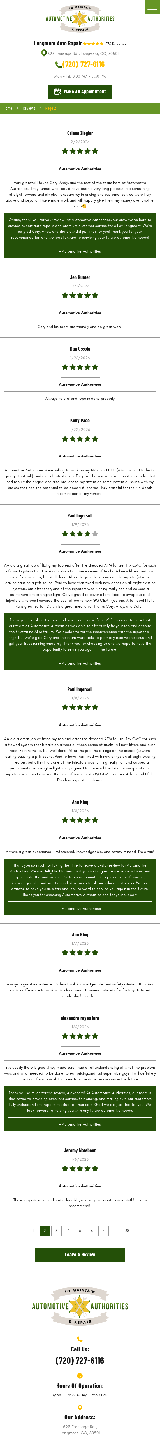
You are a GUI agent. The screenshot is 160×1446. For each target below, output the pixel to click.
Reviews (29, 108)
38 (127, 1230)
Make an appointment (85, 91)
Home (7, 108)
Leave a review (80, 1254)
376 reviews (115, 44)
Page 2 (50, 108)
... (115, 1230)
